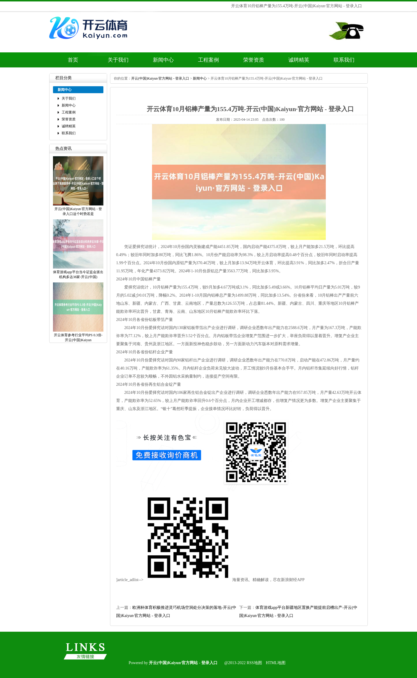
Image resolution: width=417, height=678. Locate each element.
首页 (73, 60)
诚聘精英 (298, 60)
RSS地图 (254, 663)
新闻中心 (163, 60)
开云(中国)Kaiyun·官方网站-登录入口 (160, 78)
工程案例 (208, 60)
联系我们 (344, 60)
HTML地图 (276, 663)
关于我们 (118, 60)
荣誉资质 (253, 60)
